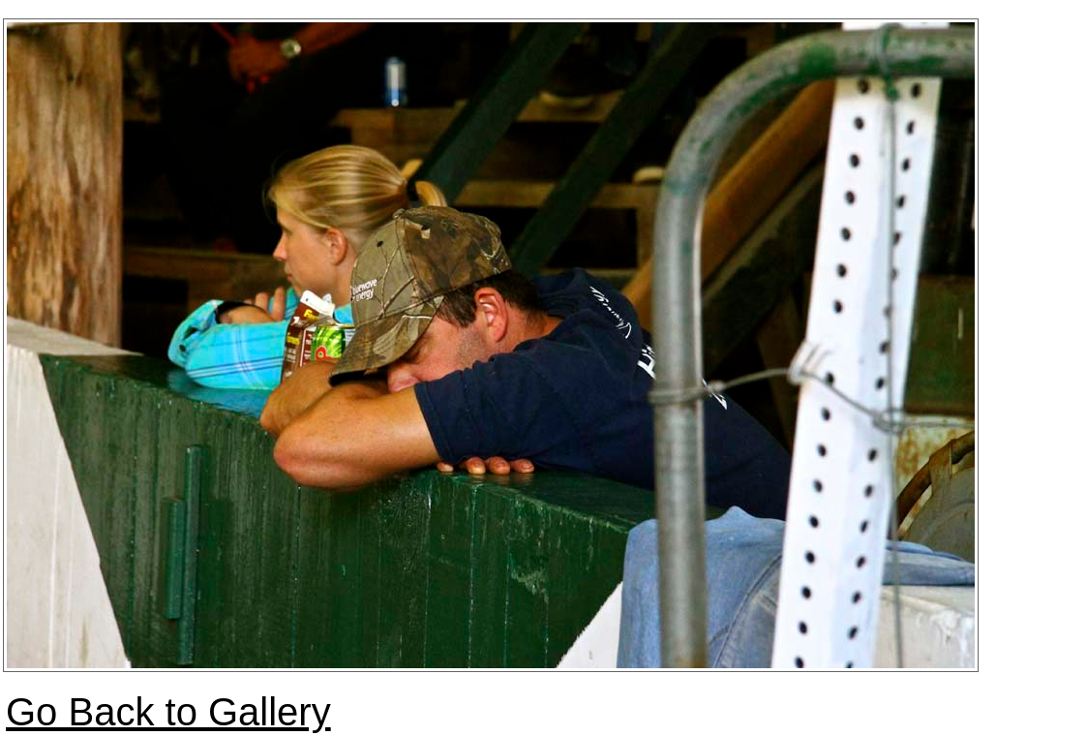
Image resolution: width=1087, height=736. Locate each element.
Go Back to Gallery (168, 711)
